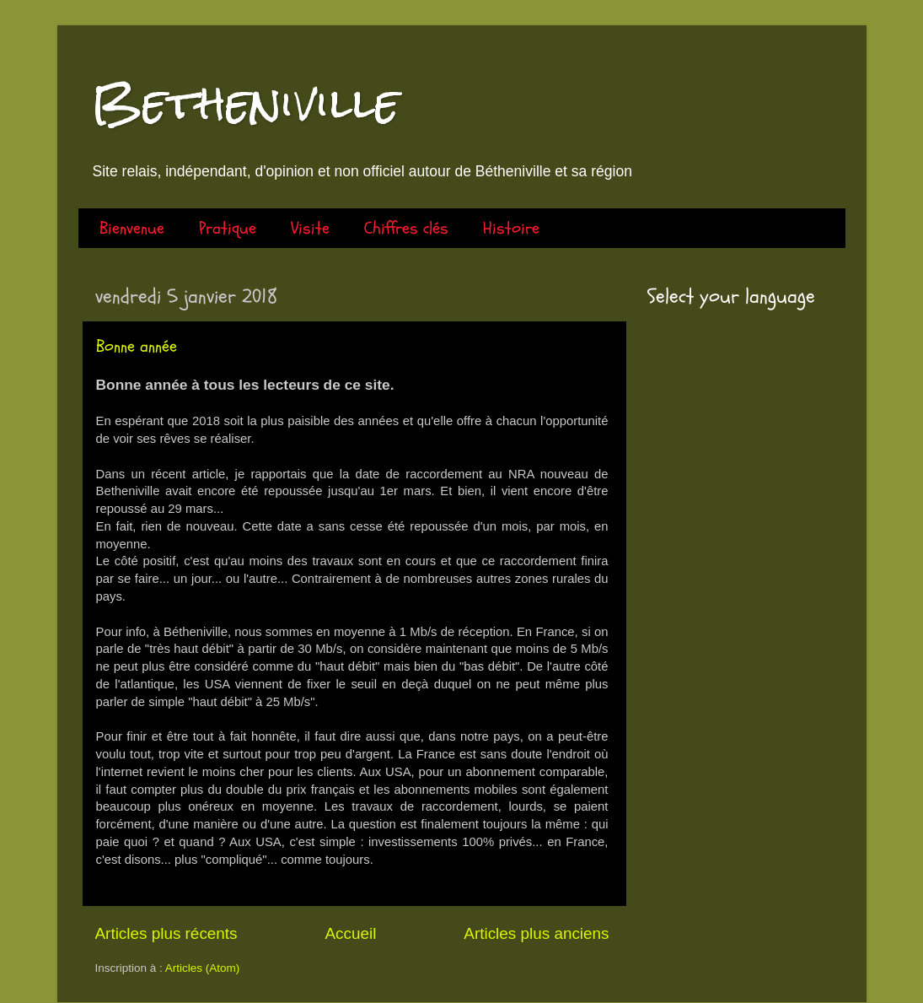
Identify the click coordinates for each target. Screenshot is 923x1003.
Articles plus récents (166, 933)
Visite (310, 228)
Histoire (511, 228)
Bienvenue (131, 228)
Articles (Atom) (202, 968)
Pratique (227, 228)
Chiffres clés (406, 228)
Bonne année (136, 346)
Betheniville (245, 102)
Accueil (350, 933)
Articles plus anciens (536, 933)
